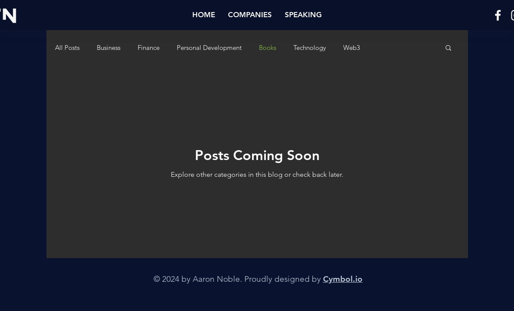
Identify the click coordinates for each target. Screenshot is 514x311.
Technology (309, 47)
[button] (250, 14)
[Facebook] (498, 15)
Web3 (351, 47)
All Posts (67, 47)
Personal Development (209, 47)
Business (108, 47)
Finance (149, 47)
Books (267, 47)
